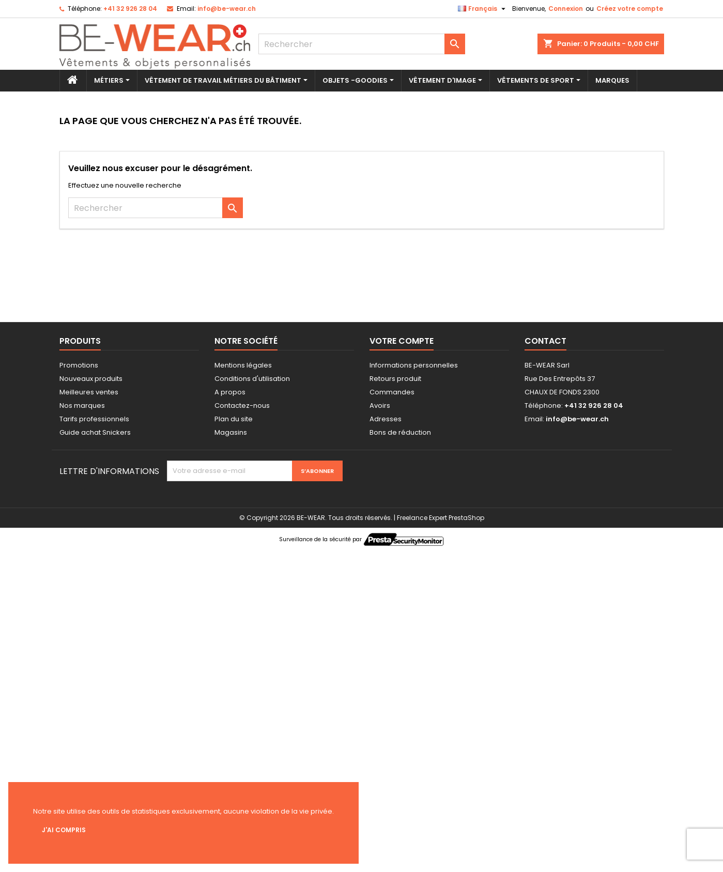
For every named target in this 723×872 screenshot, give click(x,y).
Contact (545, 341)
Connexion (565, 8)
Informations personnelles (414, 365)
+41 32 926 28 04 (130, 8)
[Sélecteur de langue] (483, 9)
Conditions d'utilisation (252, 379)
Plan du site (233, 419)
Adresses (386, 419)
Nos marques (82, 405)
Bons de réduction (400, 432)
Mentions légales (243, 365)
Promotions (78, 365)
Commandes (392, 392)
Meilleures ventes (88, 392)
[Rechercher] (361, 44)
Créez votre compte (629, 8)
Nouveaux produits (90, 379)
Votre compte (402, 341)
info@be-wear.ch (226, 8)
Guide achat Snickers (95, 432)
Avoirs (380, 405)
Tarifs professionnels (94, 419)
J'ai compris (64, 829)
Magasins (230, 432)
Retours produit (395, 379)
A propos (229, 392)
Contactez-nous (242, 405)
